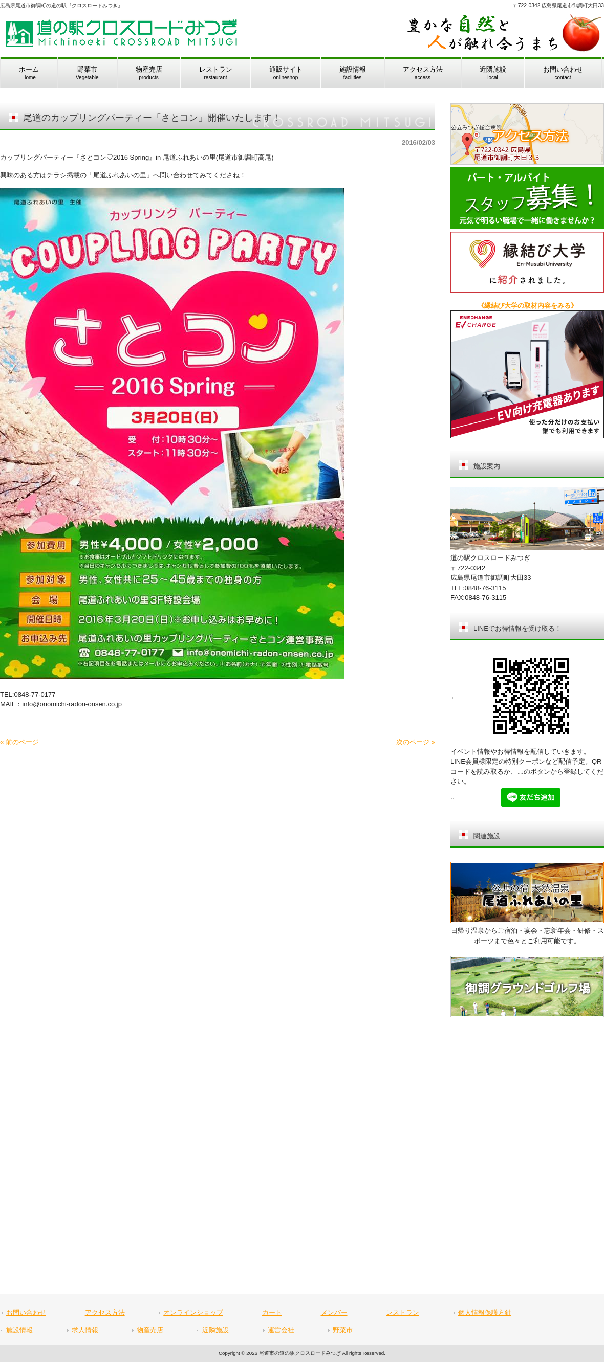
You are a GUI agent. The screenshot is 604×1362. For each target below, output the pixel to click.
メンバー (334, 1312)
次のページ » (415, 742)
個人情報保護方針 (484, 1312)
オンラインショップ (193, 1312)
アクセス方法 (105, 1312)
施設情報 (19, 1330)
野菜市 (343, 1330)
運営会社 (281, 1330)
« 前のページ (19, 742)
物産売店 (150, 1330)
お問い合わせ (26, 1312)
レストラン (402, 1312)
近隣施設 (215, 1330)
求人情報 (85, 1330)
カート (272, 1312)
